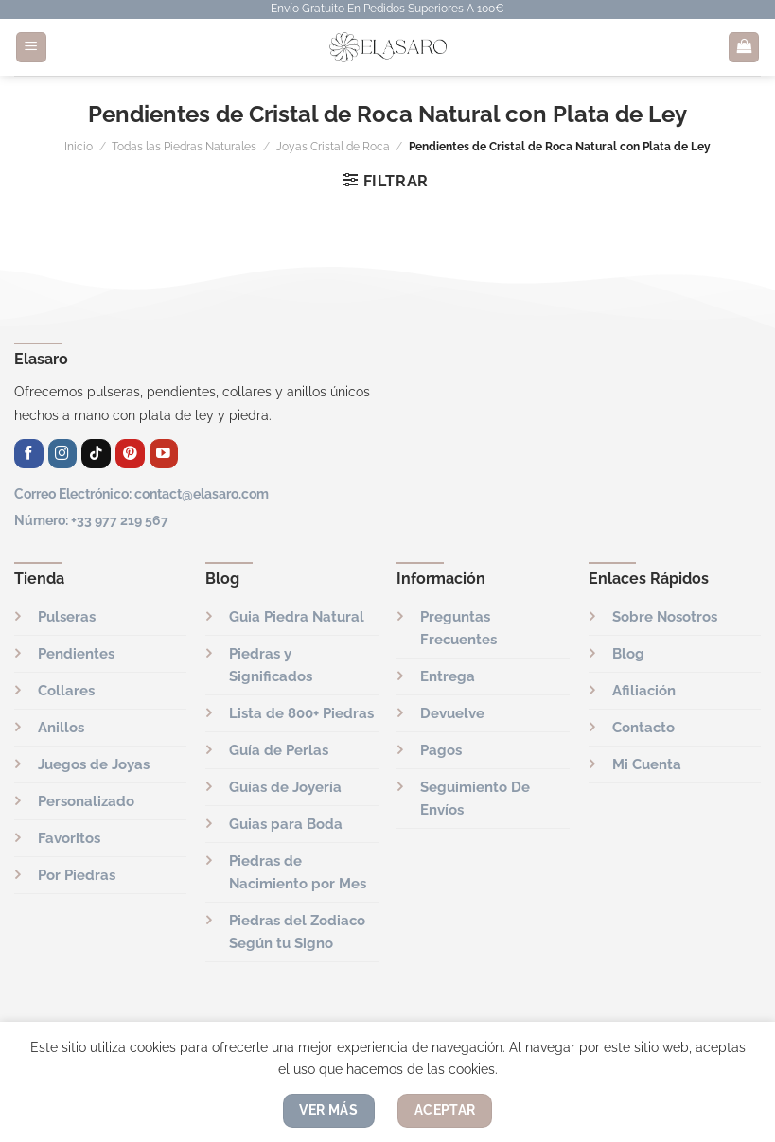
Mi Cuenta (646, 764)
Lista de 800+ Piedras (301, 713)
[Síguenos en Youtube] (164, 453)
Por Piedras (76, 875)
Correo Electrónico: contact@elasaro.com (141, 493)
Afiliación (644, 690)
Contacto (643, 727)
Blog (628, 653)
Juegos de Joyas (94, 764)
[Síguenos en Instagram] (63, 453)
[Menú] (31, 47)
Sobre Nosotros (664, 616)
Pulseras (67, 616)
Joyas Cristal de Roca (333, 146)
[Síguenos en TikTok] (96, 453)
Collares (66, 690)
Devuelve (452, 713)
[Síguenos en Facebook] (29, 453)
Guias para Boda (286, 824)
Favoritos (69, 838)
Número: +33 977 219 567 (91, 520)
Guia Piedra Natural (296, 616)
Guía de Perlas (278, 750)
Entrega (447, 676)
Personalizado (86, 801)
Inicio (78, 146)
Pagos (441, 750)
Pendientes (76, 653)
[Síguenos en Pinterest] (130, 453)
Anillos (61, 727)
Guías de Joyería (285, 787)
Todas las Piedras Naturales (184, 146)
